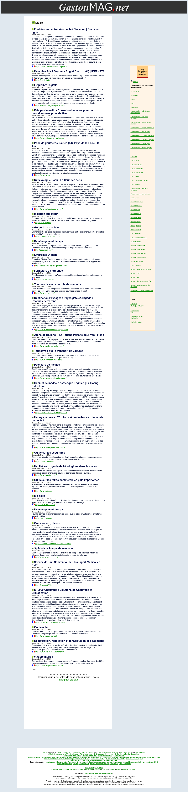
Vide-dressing (106, 757)
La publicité (135, 754)
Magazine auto (62, 762)
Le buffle (59, 769)
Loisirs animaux (136, 214)
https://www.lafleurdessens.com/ (49, 209)
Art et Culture (135, 91)
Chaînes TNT (67, 752)
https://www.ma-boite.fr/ (45, 505)
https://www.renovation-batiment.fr (49, 652)
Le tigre (66, 769)
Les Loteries (48, 759)
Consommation (84, 764)
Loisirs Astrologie (136, 206)
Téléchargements (86, 754)
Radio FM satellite (105, 752)
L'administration (46, 757)
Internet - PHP (135, 273)
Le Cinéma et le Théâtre (61, 759)
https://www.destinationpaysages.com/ (51, 330)
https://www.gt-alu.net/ (44, 175)
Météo (30, 757)
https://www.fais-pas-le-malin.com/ (49, 138)
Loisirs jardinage (136, 225)
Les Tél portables (83, 759)
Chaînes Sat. (76, 752)
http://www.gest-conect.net (46, 557)
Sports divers (135, 160)
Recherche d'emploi (59, 757)
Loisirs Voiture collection (138, 253)
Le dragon (80, 769)
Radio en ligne (125, 752)
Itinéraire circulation (135, 762)
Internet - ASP (135, 277)
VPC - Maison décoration (139, 237)
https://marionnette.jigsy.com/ (47, 236)
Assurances (72, 762)
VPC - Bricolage (136, 233)
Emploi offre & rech (137, 316)
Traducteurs (114, 764)
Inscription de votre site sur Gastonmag (98, 773)
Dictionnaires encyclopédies (99, 764)
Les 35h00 (154, 762)
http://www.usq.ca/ (43, 223)
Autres (133, 99)
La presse (73, 759)
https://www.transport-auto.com (48, 360)
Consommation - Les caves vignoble (142, 140)
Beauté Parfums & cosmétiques (78, 757)
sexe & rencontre (125, 764)
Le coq (118, 769)
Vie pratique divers (137, 261)
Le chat (73, 769)
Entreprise (134, 156)
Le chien (125, 769)
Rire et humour (82, 762)
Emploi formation (136, 322)
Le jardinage (137, 757)
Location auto (50, 762)
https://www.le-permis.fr (45, 293)
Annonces (134, 303)
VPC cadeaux (135, 176)
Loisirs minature (136, 218)
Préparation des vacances (97, 762)
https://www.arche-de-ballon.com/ (49, 346)
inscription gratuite (68, 679)
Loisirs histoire (135, 210)
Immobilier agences (137, 307)
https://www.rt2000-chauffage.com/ (50, 622)
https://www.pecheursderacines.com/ (51, 378)
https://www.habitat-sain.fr (46, 475)
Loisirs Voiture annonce (138, 257)
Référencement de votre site (103, 754)
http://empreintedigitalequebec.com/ (50, 105)
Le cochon (133, 769)
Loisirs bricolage (136, 229)
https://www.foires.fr (43, 491)
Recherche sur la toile (122, 754)
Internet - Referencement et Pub (141, 281)
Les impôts (147, 762)
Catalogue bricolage (126, 757)
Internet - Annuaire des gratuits (141, 269)
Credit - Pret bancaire (88, 760)
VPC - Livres (135, 198)
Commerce (134, 107)
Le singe (112, 769)
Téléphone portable (97, 759)
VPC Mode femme (137, 168)
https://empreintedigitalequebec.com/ (51, 266)
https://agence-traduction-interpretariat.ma (53, 543)
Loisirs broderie (136, 222)
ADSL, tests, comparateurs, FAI (58, 754)
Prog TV (84, 752)
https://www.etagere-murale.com (49, 665)
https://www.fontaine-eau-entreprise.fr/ (51, 66)
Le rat (53, 769)
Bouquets (59, 752)
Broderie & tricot (154, 757)
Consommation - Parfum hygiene (141, 147)
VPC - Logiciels (136, 265)
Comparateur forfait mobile (115, 759)
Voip (141, 759)
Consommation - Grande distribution (142, 128)
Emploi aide (134, 318)
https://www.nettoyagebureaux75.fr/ (50, 448)
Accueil (135, 82)
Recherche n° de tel (133, 759)
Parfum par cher (95, 757)
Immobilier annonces (137, 305)
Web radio (115, 752)
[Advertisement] (67, 704)
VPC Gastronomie (136, 164)
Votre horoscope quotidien (94, 767)
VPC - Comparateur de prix (139, 180)
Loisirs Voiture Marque (138, 245)
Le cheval (97, 769)
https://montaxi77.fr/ (43, 585)
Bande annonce (119, 755)
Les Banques (75, 760)
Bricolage (115, 757)
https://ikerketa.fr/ (42, 80)
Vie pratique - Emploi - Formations (142, 291)
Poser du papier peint (64, 764)
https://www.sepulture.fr (45, 461)
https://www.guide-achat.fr (46, 636)
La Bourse (99, 760)
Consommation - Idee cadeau (140, 132)
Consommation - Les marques (140, 144)
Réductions (77, 755)
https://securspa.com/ (44, 518)
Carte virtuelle (140, 752)
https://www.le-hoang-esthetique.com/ (51, 412)
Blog (132, 103)
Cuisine (145, 757)
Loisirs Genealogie (137, 202)
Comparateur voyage (120, 762)
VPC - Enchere (135, 184)
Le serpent (89, 769)
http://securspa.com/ (44, 250)
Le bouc (105, 769)
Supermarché (68, 755)
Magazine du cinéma (105, 755)
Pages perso (135, 311)
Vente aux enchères (111, 760)
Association (134, 95)
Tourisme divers (136, 241)
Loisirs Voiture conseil (138, 249)
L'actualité (36, 757)
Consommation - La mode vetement (142, 136)
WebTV (90, 752)
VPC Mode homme (137, 172)
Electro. (94, 755)
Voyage (109, 762)
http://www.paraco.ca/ (44, 279)
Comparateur (86, 755)
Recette (75, 764)
